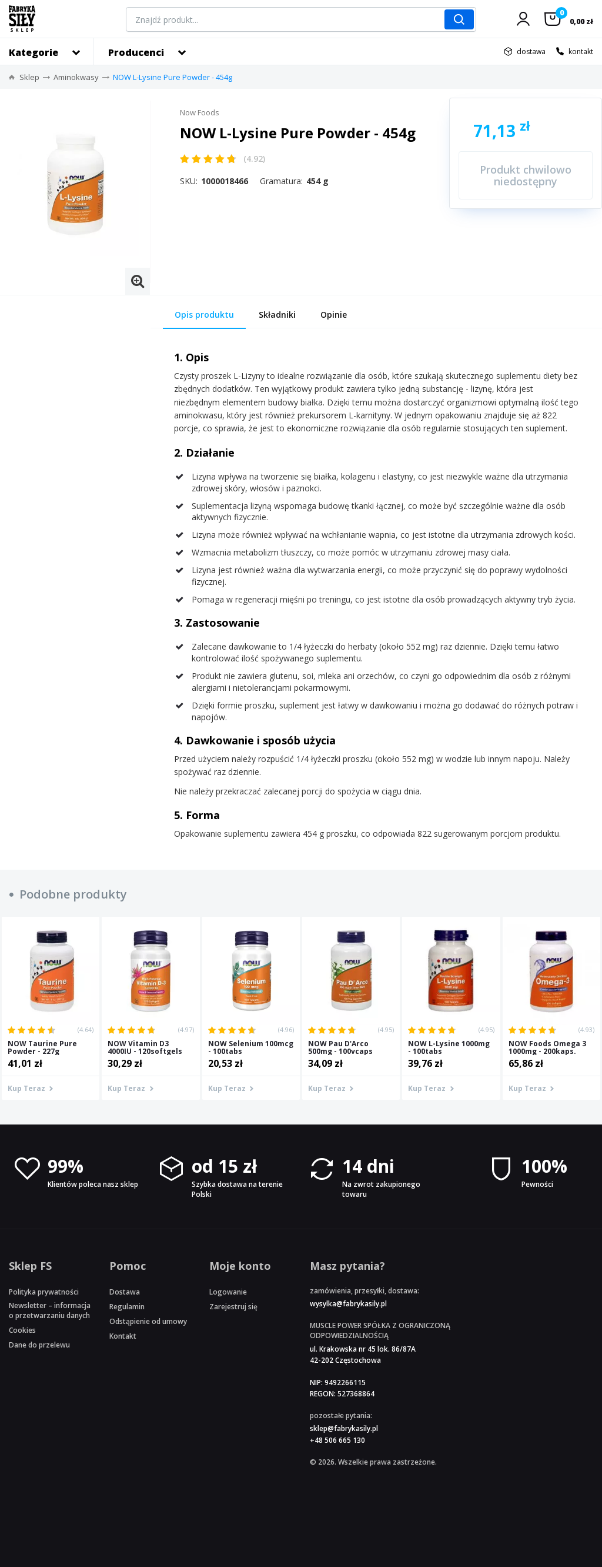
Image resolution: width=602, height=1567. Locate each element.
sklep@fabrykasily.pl (344, 1428)
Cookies (22, 1330)
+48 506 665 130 (337, 1440)
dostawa (531, 51)
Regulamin (127, 1307)
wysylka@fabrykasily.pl (348, 1304)
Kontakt (122, 1336)
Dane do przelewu (39, 1345)
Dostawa (124, 1292)
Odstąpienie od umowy (148, 1321)
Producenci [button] (136, 52)
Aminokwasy (76, 77)
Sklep (29, 77)
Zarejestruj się (233, 1307)
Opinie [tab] (333, 314)
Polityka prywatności (44, 1292)
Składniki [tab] (277, 314)
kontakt (580, 51)
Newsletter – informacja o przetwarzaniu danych (50, 1310)
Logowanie (228, 1292)
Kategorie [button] (33, 52)
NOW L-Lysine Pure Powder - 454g (172, 77)
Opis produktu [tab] (204, 314)
